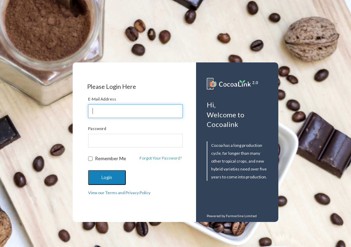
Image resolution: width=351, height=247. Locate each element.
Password (97, 128)
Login (106, 177)
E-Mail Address (102, 99)
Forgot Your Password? (161, 158)
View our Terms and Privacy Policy (119, 192)
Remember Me (107, 158)
